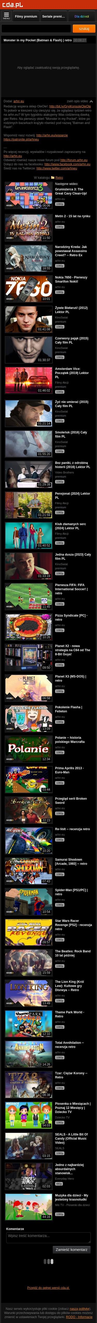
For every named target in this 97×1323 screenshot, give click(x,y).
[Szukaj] (36, 28)
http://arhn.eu (13, 156)
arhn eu (18, 101)
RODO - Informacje (79, 1317)
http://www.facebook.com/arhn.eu (67, 164)
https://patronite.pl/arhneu (21, 139)
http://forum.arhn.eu (73, 160)
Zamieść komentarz (71, 1250)
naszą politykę (79, 1309)
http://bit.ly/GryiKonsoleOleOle (70, 106)
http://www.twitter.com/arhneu (56, 168)
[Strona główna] (13, 5)
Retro (59, 178)
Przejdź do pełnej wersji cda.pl (48, 1288)
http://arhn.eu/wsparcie (52, 135)
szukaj (84, 29)
